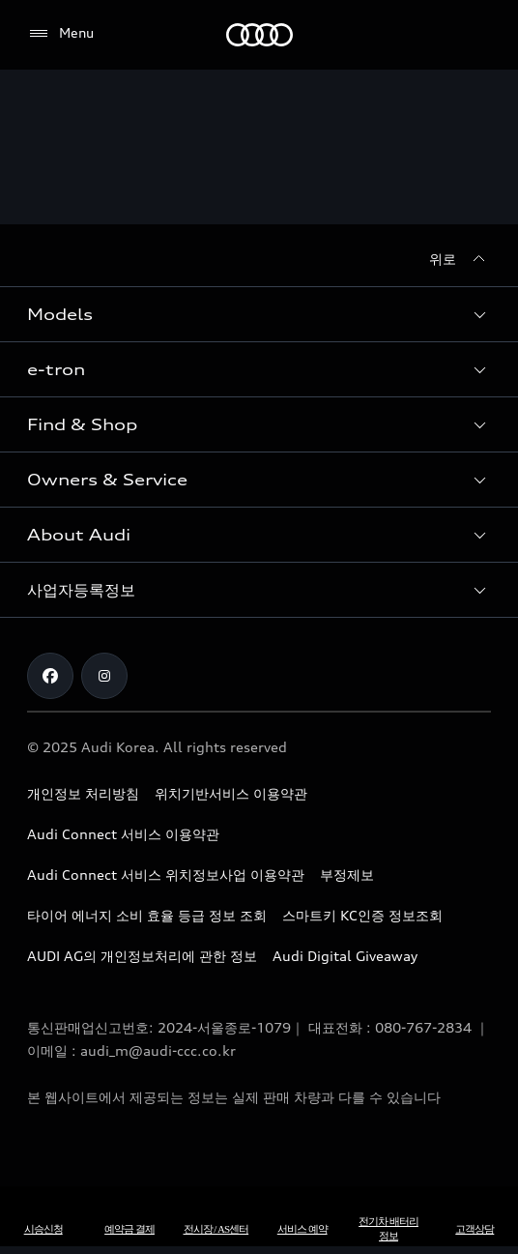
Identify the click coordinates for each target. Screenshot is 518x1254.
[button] (259, 314)
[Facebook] (50, 676)
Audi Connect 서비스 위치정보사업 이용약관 (165, 874)
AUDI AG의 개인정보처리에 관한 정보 (142, 956)
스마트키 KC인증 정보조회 (362, 915)
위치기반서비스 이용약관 (231, 793)
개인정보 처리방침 (83, 793)
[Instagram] (104, 676)
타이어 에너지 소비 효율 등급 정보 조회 (147, 915)
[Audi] (259, 34)
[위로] (460, 259)
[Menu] (60, 33)
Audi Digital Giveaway (345, 956)
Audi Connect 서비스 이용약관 (123, 834)
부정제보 (347, 874)
